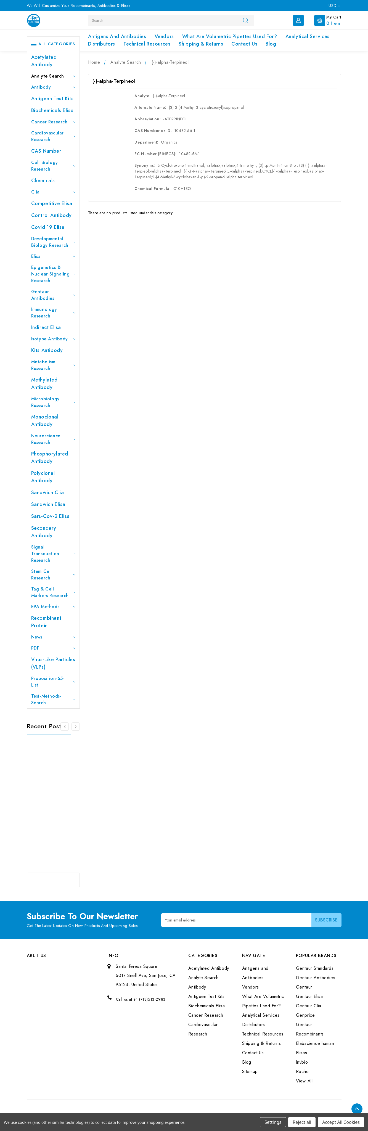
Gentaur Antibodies (53, 294)
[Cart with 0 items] (323, 20)
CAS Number (46, 151)
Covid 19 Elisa (48, 227)
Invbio (302, 1062)
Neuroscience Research (53, 439)
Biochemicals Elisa (52, 110)
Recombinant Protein (46, 621)
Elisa (53, 256)
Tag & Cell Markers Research (53, 592)
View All (304, 1081)
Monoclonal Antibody (45, 420)
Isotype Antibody (53, 339)
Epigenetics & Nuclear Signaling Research (53, 274)
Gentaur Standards (315, 968)
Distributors (101, 43)
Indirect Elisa (46, 327)
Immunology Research (53, 312)
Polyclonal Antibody (43, 477)
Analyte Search (53, 76)
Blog (271, 43)
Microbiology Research (53, 402)
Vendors (164, 36)
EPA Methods (53, 606)
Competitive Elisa (51, 203)
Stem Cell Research (53, 574)
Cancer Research (53, 122)
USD (334, 5)
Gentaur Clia (308, 1006)
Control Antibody (51, 215)
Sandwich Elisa (48, 504)
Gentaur (304, 987)
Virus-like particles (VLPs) (53, 663)
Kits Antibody (47, 350)
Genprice (305, 1015)
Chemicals (43, 180)
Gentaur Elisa (309, 996)
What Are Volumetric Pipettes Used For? (229, 36)
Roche (302, 1071)
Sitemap (250, 1071)
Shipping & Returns (201, 43)
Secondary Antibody (43, 532)
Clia (53, 192)
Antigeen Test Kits (52, 98)
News (53, 637)
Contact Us (244, 43)
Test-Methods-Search (53, 699)
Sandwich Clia (47, 492)
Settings (272, 1122)
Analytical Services (307, 36)
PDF (53, 648)
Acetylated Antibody (44, 61)
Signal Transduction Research (53, 553)
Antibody (53, 87)
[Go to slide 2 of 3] (76, 726)
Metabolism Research (53, 365)
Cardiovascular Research (53, 136)
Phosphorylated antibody (49, 457)
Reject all (302, 1122)
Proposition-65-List (53, 681)
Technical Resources (146, 43)
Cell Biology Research (53, 165)
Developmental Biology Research (53, 241)
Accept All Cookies (341, 1122)
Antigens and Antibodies (117, 36)
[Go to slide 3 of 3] (64, 726)
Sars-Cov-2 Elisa (50, 516)
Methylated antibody (44, 383)
